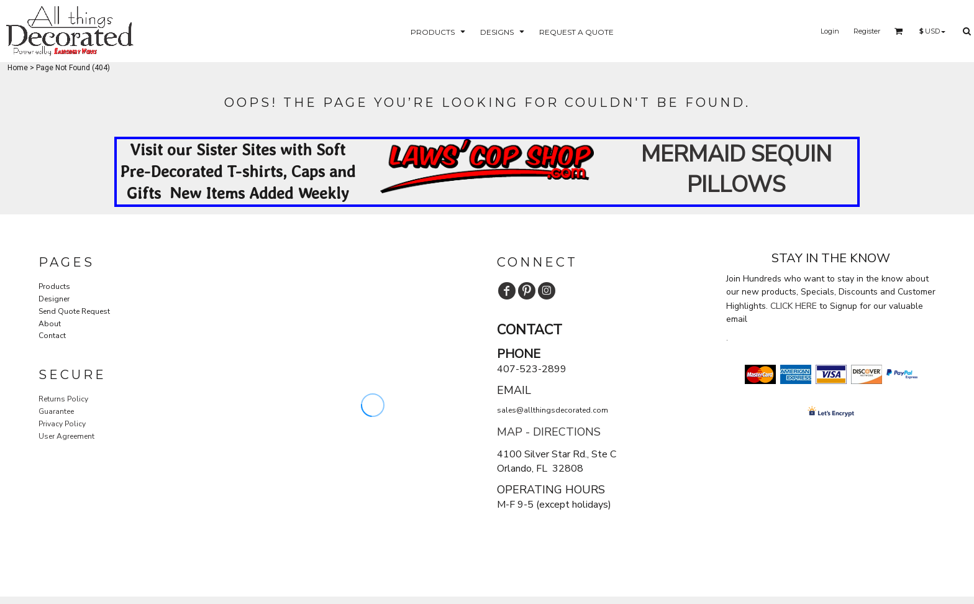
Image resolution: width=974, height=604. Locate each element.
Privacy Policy (62, 424)
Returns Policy (63, 399)
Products (54, 286)
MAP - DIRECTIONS (549, 431)
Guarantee (56, 411)
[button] (439, 31)
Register (866, 31)
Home (17, 67)
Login (830, 31)
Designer (54, 299)
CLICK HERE (793, 306)
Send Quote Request (74, 311)
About (50, 324)
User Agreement (66, 436)
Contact (52, 336)
